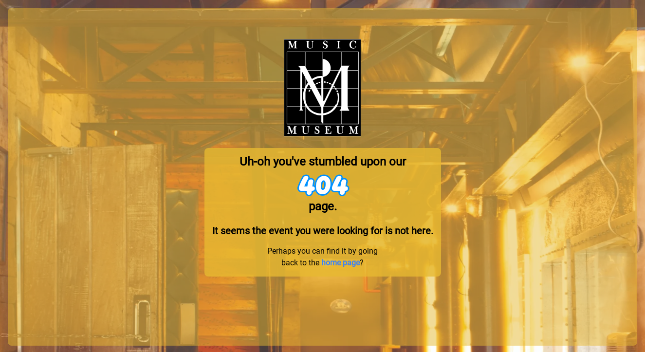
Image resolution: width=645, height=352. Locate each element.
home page (340, 262)
